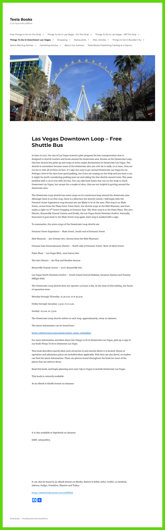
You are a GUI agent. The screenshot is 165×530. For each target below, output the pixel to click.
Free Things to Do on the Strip (25, 34)
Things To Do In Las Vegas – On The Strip (68, 34)
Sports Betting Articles (21, 45)
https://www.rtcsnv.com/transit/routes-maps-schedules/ (61, 333)
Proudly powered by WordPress (35, 519)
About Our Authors (74, 45)
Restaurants (80, 40)
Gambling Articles (49, 45)
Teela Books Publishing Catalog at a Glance (110, 45)
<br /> (39, 411)
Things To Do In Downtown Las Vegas (30, 40)
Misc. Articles (99, 40)
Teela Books (21, 19)
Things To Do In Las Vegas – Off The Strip (116, 34)
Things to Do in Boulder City (126, 40)
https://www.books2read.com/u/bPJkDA (52, 492)
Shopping (62, 40)
